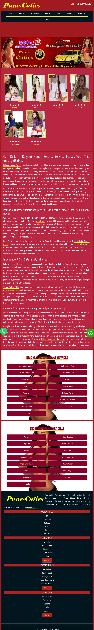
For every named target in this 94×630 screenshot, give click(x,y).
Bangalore (47, 600)
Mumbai (47, 611)
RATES (58, 14)
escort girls (40, 221)
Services (47, 526)
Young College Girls (11, 287)
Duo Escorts (26, 400)
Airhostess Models (26, 366)
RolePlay (26, 413)
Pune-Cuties (21, 5)
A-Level (67, 380)
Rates (47, 530)
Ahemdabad (47, 596)
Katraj (26, 450)
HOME (11, 14)
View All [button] (47, 560)
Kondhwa (67, 450)
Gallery (47, 522)
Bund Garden (68, 437)
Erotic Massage (67, 386)
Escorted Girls (35, 14)
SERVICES (69, 14)
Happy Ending (26, 406)
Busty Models (47, 572)
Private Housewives (26, 373)
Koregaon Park (26, 457)
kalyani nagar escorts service (53, 339)
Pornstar (26, 393)
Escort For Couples (67, 400)
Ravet (26, 471)
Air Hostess (47, 569)
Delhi (47, 607)
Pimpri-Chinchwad (26, 464)
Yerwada (26, 484)
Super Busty (26, 380)
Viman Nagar (68, 471)
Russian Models (68, 373)
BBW (26, 386)
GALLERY (47, 14)
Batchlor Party (67, 393)
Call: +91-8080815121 (81, 4)
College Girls (47, 576)
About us (47, 519)
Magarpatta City (68, 457)
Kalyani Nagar (67, 444)
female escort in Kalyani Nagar (40, 217)
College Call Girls (67, 366)
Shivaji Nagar (68, 464)
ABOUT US (22, 14)
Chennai (47, 603)
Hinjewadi (26, 444)
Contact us (47, 533)
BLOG (47, 19)
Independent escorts (48, 312)
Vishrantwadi (26, 477)
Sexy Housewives (47, 580)
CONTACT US (81, 14)
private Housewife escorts (23, 279)
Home (47, 515)
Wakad (67, 477)
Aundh (26, 437)
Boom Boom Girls (67, 406)
